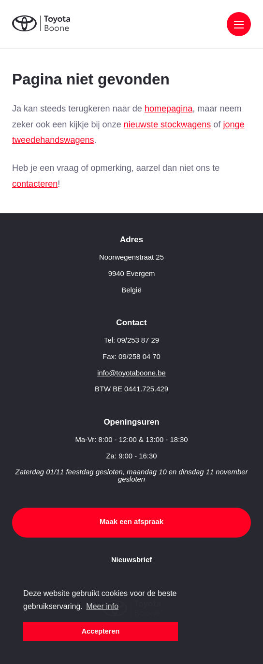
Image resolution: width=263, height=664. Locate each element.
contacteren (35, 184)
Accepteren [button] (100, 631)
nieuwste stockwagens (167, 124)
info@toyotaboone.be (131, 373)
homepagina (168, 108)
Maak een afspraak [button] (131, 522)
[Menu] (239, 25)
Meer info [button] (102, 606)
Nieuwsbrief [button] (131, 560)
